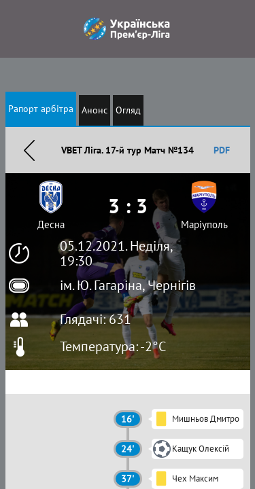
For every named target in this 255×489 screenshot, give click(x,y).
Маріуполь (204, 224)
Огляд (128, 110)
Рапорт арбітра (40, 109)
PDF (222, 150)
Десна (51, 224)
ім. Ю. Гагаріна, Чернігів (128, 285)
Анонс (94, 110)
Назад (29, 150)
